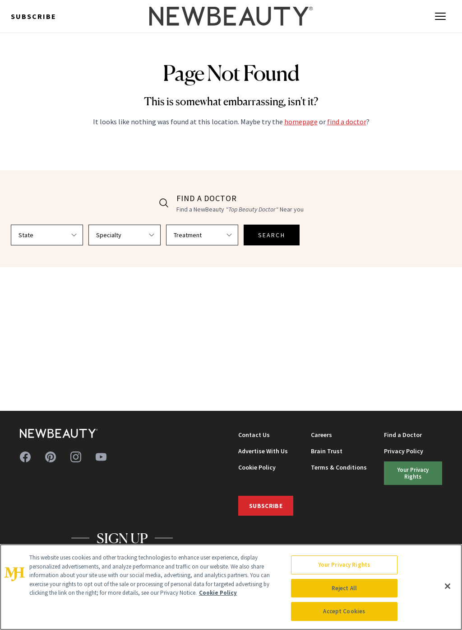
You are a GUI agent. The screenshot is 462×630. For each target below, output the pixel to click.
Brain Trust (326, 451)
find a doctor (346, 121)
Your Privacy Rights (413, 473)
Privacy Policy (403, 451)
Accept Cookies (344, 611)
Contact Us (254, 435)
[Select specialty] (124, 235)
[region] (231, 587)
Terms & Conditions (339, 467)
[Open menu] (440, 16)
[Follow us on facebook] (25, 456)
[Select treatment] (202, 235)
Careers (321, 435)
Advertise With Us (263, 451)
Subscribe (33, 16)
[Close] (447, 586)
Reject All (344, 588)
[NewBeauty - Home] (231, 16)
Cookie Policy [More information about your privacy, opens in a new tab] (218, 593)
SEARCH (271, 235)
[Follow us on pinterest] (50, 456)
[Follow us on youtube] (101, 456)
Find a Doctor (403, 435)
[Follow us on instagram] (75, 456)
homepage (301, 121)
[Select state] (47, 235)
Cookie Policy (257, 467)
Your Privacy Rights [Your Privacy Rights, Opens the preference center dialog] (344, 565)
